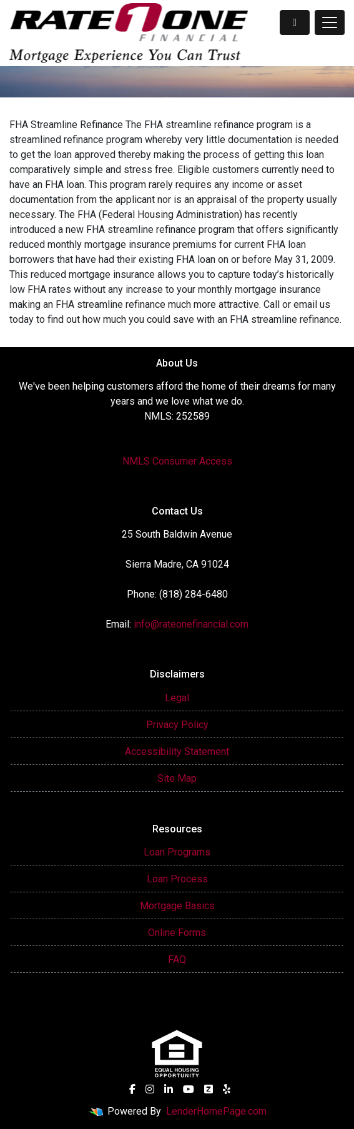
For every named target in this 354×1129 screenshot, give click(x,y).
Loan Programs (177, 852)
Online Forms (177, 933)
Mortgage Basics (177, 906)
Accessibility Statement (177, 751)
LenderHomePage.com (216, 1111)
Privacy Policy (177, 725)
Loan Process (177, 879)
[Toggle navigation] (330, 22)
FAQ (177, 959)
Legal (177, 698)
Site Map (177, 778)
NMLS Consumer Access (177, 461)
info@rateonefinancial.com (191, 624)
